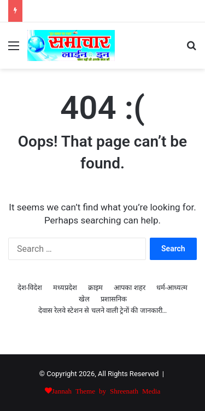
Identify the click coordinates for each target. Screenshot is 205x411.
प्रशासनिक (114, 299)
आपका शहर (129, 287)
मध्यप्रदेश (65, 287)
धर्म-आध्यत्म (172, 287)
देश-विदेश (30, 287)
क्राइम (95, 287)
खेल (84, 299)
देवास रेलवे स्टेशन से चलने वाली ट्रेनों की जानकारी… (102, 310)
